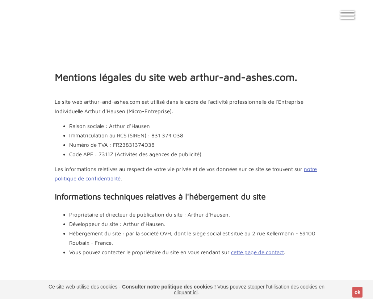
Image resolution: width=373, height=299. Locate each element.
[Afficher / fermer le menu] (347, 18)
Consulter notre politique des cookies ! (169, 287)
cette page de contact (257, 252)
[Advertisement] (186, 45)
